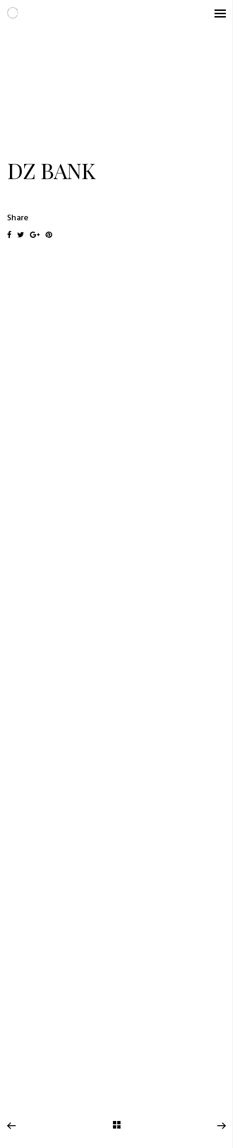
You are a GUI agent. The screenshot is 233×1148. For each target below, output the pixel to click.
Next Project (221, 1126)
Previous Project (11, 1126)
